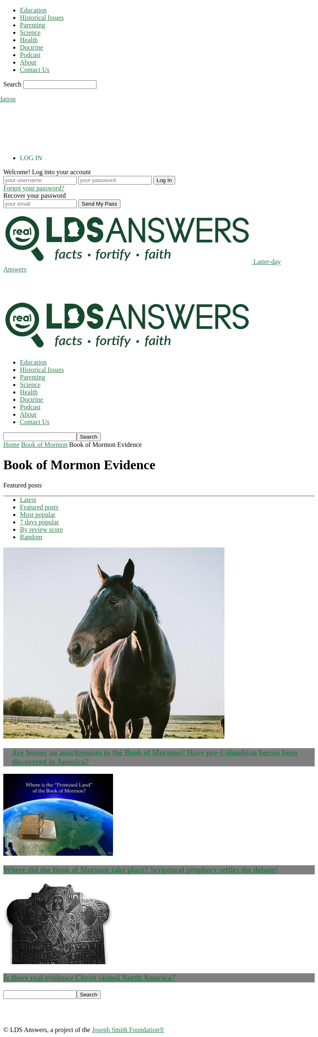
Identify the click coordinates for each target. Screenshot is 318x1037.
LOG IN (31, 157)
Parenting (32, 25)
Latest (28, 499)
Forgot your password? (33, 188)
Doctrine (31, 47)
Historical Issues (42, 17)
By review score (41, 529)
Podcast (30, 54)
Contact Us (35, 69)
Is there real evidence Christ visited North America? (89, 977)
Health (29, 39)
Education (33, 10)
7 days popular (39, 522)
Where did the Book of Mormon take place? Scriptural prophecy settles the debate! (140, 869)
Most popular (37, 514)
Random (31, 536)
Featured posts (39, 507)
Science (30, 32)
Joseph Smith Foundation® (128, 1029)
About (28, 62)
